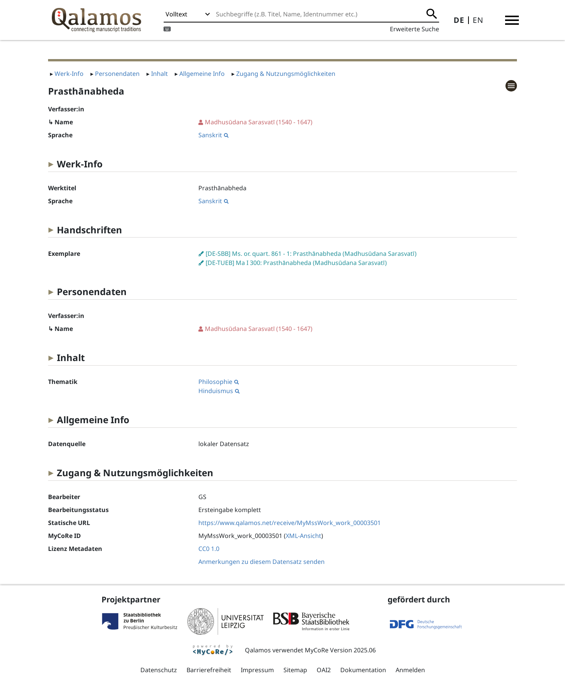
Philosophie (218, 381)
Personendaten (117, 73)
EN (478, 20)
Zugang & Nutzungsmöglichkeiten (285, 73)
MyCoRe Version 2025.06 (340, 650)
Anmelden (410, 670)
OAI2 (324, 670)
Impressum (257, 670)
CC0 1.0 (208, 548)
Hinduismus (219, 391)
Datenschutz (158, 670)
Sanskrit (213, 135)
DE (459, 20)
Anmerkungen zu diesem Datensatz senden (261, 561)
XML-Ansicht (303, 535)
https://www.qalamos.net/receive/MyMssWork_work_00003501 (289, 523)
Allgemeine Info (202, 73)
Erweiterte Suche (414, 29)
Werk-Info (69, 73)
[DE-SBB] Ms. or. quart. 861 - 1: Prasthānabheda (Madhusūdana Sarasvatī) (311, 253)
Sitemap (295, 670)
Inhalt (159, 73)
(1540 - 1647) (258, 122)
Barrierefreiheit (209, 670)
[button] (512, 20)
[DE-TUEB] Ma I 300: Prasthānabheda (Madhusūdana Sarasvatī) (296, 263)
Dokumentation (363, 670)
